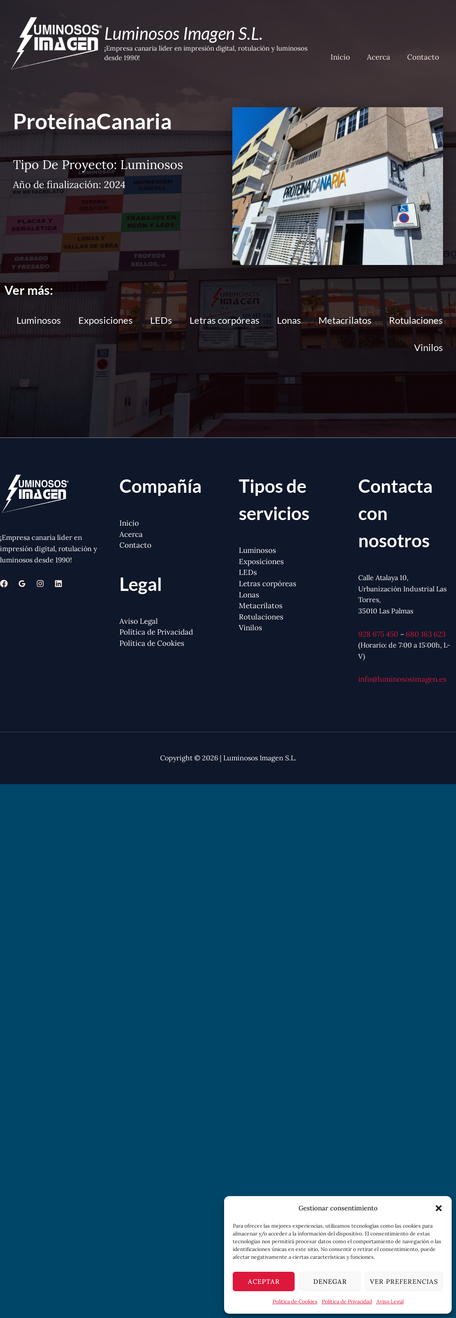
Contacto (424, 58)
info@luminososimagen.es (402, 679)
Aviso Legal (390, 1301)
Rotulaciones (416, 320)
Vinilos (428, 347)
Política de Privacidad (347, 1301)
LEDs (161, 320)
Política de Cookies (295, 1301)
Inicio (345, 58)
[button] (438, 1208)
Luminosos (38, 320)
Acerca (381, 58)
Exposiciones (105, 320)
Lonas (289, 320)
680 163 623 (426, 634)
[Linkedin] (58, 583)
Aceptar (264, 1281)
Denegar (330, 1281)
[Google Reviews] (22, 583)
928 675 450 (378, 634)
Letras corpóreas (224, 320)
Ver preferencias (404, 1281)
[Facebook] (4, 583)
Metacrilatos (345, 320)
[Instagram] (40, 583)
